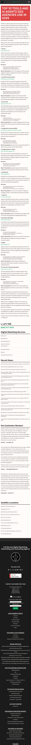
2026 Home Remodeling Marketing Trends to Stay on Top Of (12, 366)
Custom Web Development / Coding (16, 723)
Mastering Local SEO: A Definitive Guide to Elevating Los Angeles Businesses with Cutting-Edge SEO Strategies (15, 373)
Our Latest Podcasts (15, 625)
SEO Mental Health (15, 693)
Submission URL (15, 604)
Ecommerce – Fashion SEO (15, 699)
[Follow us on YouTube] (17, 569)
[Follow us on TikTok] (19, 569)
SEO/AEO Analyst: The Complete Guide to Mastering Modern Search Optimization (13, 416)
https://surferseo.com (6, 103)
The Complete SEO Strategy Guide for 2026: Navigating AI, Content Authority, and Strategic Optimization (15, 377)
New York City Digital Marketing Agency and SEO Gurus (11, 531)
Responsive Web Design (5, 344)
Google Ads (15, 676)
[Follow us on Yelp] (13, 569)
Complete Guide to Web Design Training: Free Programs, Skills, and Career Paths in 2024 (15, 395)
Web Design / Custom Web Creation (15, 717)
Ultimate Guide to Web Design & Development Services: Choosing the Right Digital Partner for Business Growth (14, 384)
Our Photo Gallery (15, 619)
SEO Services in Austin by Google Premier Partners (10, 514)
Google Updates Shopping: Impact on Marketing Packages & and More (13, 391)
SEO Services (3, 335)
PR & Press (15, 623)
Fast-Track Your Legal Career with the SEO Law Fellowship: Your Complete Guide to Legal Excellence (15, 403)
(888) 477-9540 (15, 1)
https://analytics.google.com (7, 151)
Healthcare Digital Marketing (15, 695)
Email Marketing (15, 684)
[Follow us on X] (10, 569)
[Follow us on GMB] (15, 569)
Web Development (4, 346)
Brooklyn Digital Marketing (5, 520)
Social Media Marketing (5, 349)
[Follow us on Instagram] (12, 569)
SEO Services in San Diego (5, 517)
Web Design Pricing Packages (15, 734)
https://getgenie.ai (5, 174)
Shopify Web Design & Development (15, 721)
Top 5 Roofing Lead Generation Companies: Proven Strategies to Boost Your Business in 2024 (15, 399)
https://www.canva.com (6, 269)
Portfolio (15, 635)
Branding (2, 352)
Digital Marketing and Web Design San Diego (9, 511)
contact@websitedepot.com (16, 587)
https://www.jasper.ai (6, 197)
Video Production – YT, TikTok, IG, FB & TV (15, 680)
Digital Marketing (4, 338)
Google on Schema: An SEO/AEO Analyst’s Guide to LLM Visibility (12, 405)
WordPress (15, 719)
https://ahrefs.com (5, 50)
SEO (15, 672)
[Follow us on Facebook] (8, 569)
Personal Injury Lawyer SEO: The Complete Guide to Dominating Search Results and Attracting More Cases (15, 388)
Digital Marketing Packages (15, 730)
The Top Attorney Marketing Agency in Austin (9, 522)
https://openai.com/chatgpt (7, 79)
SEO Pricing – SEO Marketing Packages (15, 732)
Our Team (15, 617)
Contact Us (15, 706)
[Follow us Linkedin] (20, 569)
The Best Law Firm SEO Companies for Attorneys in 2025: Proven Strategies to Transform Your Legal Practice (15, 409)
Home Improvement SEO (15, 697)
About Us (15, 615)
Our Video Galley (15, 621)
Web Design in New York (5, 509)
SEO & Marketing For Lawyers (15, 691)
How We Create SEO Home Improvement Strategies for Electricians (13, 369)
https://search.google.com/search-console (11, 130)
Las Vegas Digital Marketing (6, 528)
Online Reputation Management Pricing (15, 738)
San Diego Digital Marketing (6, 533)
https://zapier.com (5, 244)
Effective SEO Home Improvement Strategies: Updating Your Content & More (15, 364)
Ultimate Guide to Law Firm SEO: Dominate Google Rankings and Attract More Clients (15, 380)
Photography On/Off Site (15, 682)
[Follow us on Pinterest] (22, 569)
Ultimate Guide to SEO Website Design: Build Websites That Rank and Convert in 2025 (15, 420)
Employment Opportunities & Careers (15, 639)
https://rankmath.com (6, 219)
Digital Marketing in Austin (5, 525)
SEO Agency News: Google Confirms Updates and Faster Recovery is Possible (15, 412)
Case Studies (15, 637)
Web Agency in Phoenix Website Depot (8, 506)
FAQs (15, 627)
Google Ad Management (5, 341)
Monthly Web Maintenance (15, 736)
